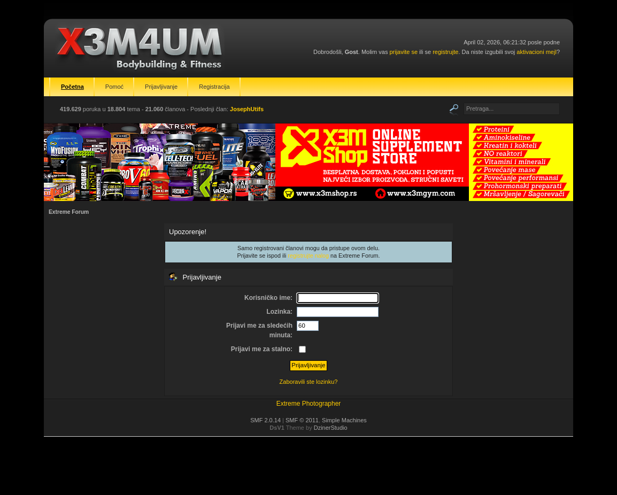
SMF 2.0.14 (265, 420)
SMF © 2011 (302, 420)
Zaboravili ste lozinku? (309, 381)
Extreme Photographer (308, 403)
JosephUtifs (247, 109)
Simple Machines (344, 420)
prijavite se (403, 52)
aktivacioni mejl (536, 52)
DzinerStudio (331, 427)
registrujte (445, 52)
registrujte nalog (308, 255)
